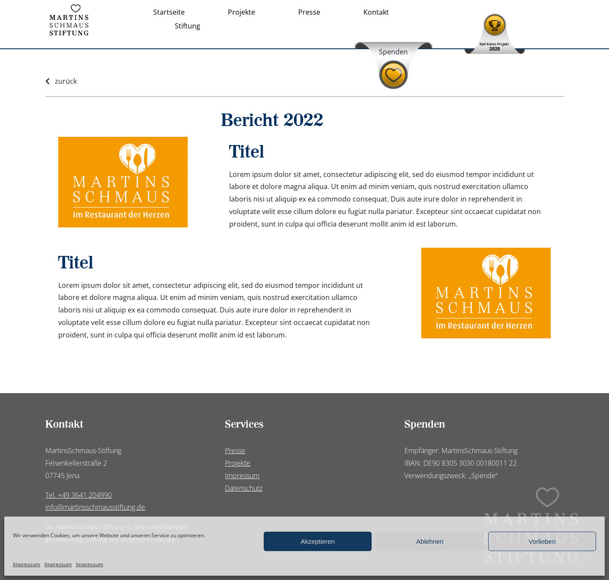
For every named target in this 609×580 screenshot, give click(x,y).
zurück (66, 81)
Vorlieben (542, 541)
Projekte (237, 463)
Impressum (26, 564)
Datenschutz (243, 488)
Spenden (393, 52)
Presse (235, 450)
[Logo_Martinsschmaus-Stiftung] (69, 8)
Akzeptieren (317, 541)
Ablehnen (429, 541)
